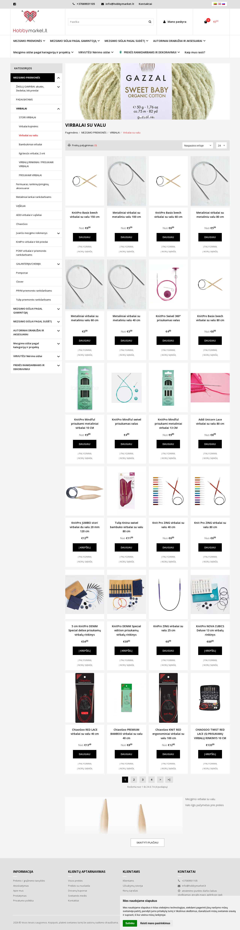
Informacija (23, 872)
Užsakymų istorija (133, 885)
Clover (19, 281)
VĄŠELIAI (21, 206)
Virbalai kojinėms (28, 126)
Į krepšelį (85, 547)
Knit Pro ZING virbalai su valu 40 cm (168, 525)
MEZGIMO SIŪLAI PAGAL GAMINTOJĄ (27, 310)
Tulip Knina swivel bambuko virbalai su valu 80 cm (126, 527)
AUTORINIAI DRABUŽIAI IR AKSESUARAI (28, 332)
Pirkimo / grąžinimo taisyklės (29, 880)
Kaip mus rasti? (195, 52)
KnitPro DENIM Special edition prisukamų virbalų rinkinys (126, 630)
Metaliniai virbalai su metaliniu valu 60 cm (84, 318)
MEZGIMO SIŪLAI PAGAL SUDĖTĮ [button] (125, 41)
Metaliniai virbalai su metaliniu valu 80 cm (210, 215)
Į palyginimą (85, 246)
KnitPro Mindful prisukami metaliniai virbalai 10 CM (84, 424)
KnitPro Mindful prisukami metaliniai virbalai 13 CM (168, 424)
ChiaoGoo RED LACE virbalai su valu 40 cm (85, 732)
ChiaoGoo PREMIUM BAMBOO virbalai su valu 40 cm (126, 734)
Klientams (131, 872)
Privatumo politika (23, 900)
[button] (140, 116)
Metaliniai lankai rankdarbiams (33, 197)
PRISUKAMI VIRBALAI (30, 175)
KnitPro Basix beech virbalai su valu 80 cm (210, 318)
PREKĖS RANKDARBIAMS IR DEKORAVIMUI (28, 367)
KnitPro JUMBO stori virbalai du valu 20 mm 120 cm (85, 527)
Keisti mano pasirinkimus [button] (155, 923)
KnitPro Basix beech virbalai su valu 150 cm (85, 215)
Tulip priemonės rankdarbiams (33, 299)
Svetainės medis (77, 895)
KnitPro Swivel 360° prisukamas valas (168, 318)
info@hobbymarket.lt (117, 4)
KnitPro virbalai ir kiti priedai (32, 241)
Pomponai (22, 272)
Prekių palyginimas (82, 145)
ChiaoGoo (22, 224)
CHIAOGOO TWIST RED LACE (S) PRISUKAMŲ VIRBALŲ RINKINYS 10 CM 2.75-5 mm (210, 734)
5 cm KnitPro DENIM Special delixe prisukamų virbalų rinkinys (84, 630)
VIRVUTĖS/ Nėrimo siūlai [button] (94, 52)
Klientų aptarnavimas (86, 872)
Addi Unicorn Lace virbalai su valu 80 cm (210, 421)
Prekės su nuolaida (79, 885)
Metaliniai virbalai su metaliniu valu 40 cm (126, 318)
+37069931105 (83, 4)
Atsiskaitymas (21, 885)
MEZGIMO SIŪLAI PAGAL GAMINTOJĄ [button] (73, 41)
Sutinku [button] (129, 923)
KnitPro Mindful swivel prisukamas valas (126, 421)
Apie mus (18, 890)
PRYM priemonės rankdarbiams (34, 290)
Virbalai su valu (28, 135)
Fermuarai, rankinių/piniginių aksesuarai (32, 186)
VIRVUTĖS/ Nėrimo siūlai (27, 356)
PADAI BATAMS (24, 99)
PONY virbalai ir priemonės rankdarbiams (31, 252)
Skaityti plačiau (147, 842)
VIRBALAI (21, 108)
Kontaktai (145, 4)
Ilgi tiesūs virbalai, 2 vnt (32, 153)
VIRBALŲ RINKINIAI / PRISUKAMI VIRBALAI (36, 164)
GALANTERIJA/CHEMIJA (28, 263)
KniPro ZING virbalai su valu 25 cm (168, 628)
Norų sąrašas (130, 890)
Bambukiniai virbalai (30, 144)
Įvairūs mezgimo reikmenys (31, 233)
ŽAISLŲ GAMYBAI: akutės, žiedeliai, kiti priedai (30, 88)
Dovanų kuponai (77, 890)
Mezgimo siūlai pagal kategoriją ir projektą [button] (41, 52)
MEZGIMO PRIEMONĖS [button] (27, 41)
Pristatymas (20, 895)
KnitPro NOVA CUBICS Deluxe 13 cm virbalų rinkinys (210, 630)
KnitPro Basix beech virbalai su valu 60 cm (168, 215)
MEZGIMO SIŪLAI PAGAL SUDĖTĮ (32, 321)
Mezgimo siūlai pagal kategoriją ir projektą (26, 345)
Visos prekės (75, 880)
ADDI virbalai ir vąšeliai (29, 215)
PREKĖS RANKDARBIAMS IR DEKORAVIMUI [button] (147, 52)
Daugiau (84, 237)
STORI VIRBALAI (27, 117)
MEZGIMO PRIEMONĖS (26, 77)
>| (169, 779)
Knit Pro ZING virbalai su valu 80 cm (210, 525)
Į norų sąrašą (84, 251)
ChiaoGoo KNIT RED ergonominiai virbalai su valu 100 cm (168, 734)
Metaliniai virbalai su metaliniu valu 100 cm (126, 215)
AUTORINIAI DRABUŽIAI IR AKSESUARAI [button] (177, 41)
